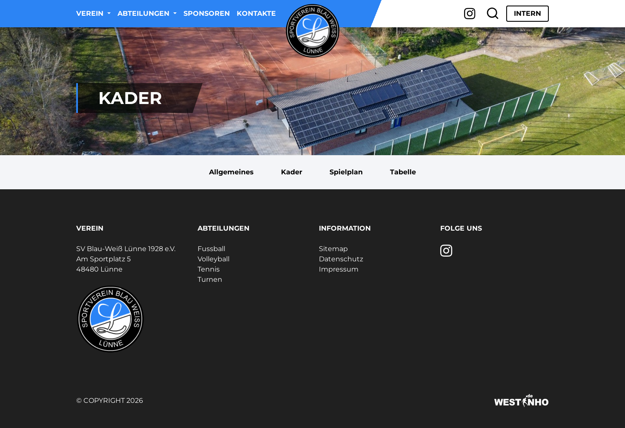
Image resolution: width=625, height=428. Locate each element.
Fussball (211, 249)
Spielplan (346, 172)
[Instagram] (470, 13)
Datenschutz (341, 259)
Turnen (210, 279)
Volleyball (213, 259)
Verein (91, 13)
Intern (527, 13)
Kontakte (256, 13)
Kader (291, 172)
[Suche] (492, 13)
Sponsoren (206, 13)
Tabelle (403, 172)
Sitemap (333, 249)
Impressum (338, 269)
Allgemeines (231, 172)
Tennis (209, 269)
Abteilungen (145, 13)
